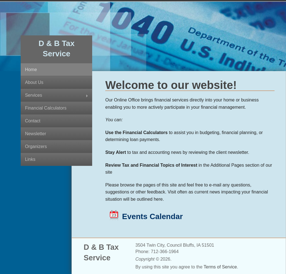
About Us (34, 82)
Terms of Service (220, 267)
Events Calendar (152, 216)
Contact (32, 120)
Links (30, 159)
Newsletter (35, 133)
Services (33, 95)
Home (31, 69)
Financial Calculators (45, 108)
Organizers (36, 146)
